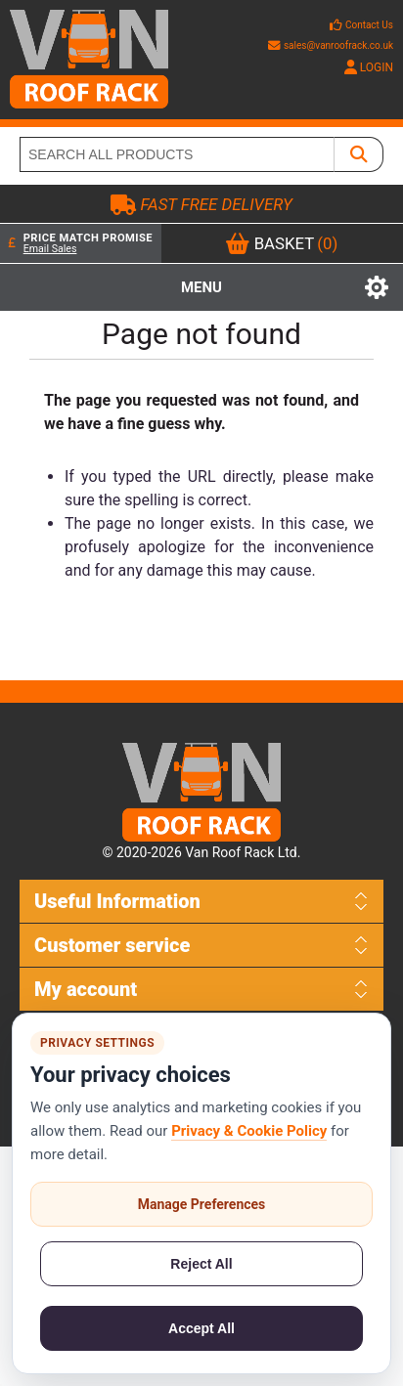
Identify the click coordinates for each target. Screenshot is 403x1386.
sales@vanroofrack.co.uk (330, 45)
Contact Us (369, 25)
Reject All (201, 1264)
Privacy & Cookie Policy (249, 1131)
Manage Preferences (202, 1204)
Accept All (201, 1328)
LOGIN (368, 67)
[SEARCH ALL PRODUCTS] (177, 154)
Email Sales (50, 248)
